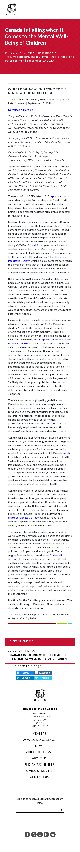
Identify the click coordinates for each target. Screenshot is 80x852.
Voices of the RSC (21, 650)
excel (66, 453)
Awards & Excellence (39, 739)
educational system (56, 423)
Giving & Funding (39, 770)
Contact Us (39, 777)
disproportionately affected (24, 517)
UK (26, 382)
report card (56, 196)
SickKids (35, 245)
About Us (39, 758)
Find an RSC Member (39, 764)
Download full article (20, 109)
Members (39, 733)
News (39, 746)
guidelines (25, 407)
